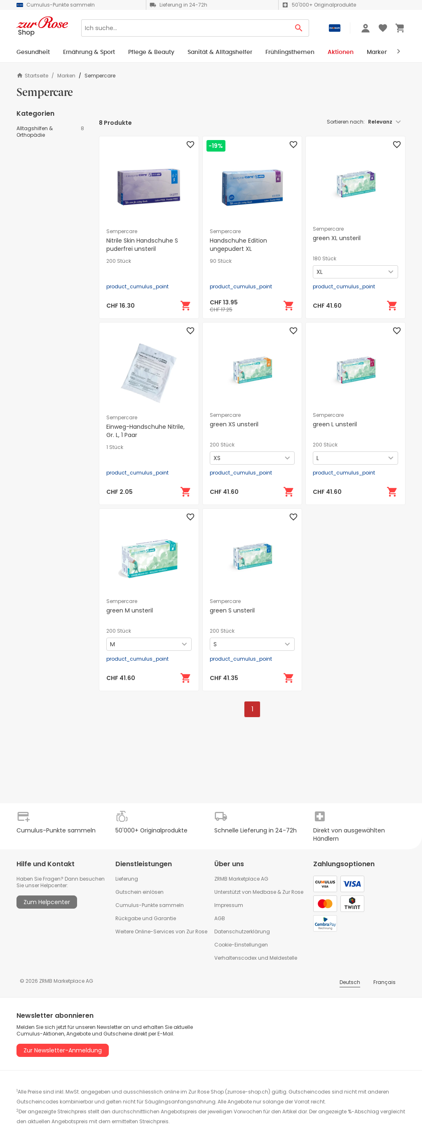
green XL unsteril (337, 238)
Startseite (32, 75)
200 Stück (118, 261)
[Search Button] (299, 28)
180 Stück (324, 258)
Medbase (264, 891)
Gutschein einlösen (139, 891)
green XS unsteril (234, 424)
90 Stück (221, 261)
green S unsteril (232, 610)
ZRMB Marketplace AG (241, 878)
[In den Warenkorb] (186, 306)
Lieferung (126, 878)
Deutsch (350, 982)
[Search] (185, 28)
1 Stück (114, 447)
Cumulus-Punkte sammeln (149, 905)
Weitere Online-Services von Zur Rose (161, 931)
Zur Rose (292, 891)
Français (384, 982)
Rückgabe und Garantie (145, 918)
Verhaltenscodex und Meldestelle (255, 957)
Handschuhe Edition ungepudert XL (238, 244)
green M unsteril (129, 610)
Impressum (228, 905)
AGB (219, 918)
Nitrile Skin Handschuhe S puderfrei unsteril (142, 244)
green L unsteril (335, 424)
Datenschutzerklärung (242, 931)
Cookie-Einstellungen (241, 944)
